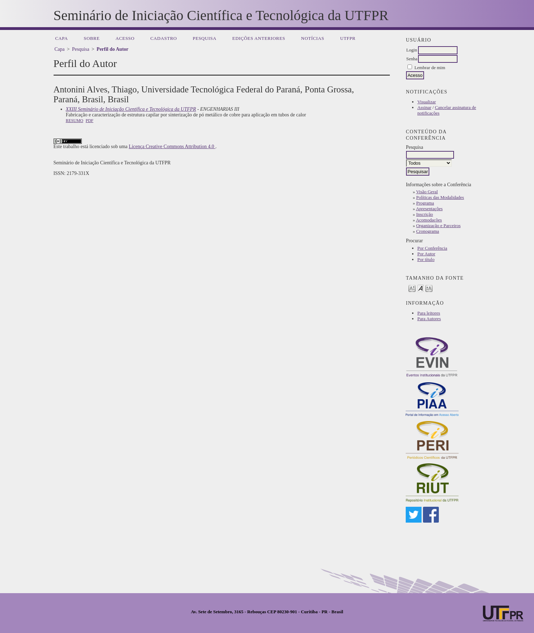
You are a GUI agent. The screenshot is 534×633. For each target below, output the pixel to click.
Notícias (312, 38)
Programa (425, 203)
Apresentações (429, 208)
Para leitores (428, 313)
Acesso (125, 38)
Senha (411, 58)
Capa (61, 38)
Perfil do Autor (112, 49)
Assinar (424, 107)
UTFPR (348, 38)
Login (411, 50)
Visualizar (426, 101)
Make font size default (420, 288)
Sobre (92, 38)
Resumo (75, 120)
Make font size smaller (412, 288)
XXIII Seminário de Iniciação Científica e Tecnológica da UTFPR (131, 109)
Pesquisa (204, 38)
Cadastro (164, 38)
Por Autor (426, 253)
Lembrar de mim (430, 67)
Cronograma (427, 231)
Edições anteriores (258, 38)
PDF (89, 120)
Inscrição (424, 214)
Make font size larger (428, 288)
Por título (426, 259)
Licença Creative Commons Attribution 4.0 (172, 146)
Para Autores (429, 318)
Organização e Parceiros (438, 225)
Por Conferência (432, 248)
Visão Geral (427, 191)
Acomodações (429, 220)
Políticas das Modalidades (440, 197)
